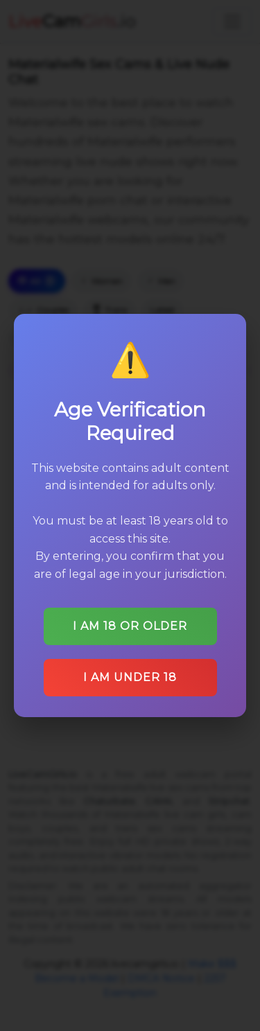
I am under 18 (130, 677)
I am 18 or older (130, 626)
